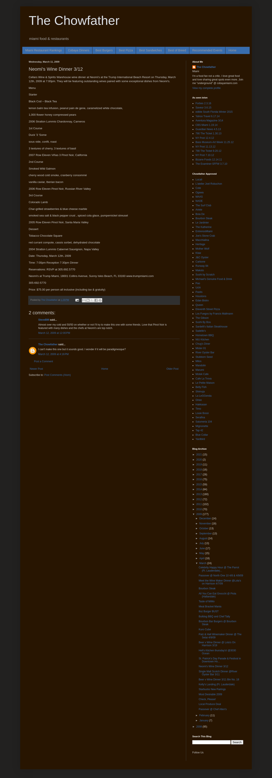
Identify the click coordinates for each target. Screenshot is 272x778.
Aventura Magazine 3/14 (209, 120)
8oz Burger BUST (209, 611)
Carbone (200, 261)
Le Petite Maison (205, 382)
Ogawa (200, 192)
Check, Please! (207, 699)
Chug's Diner (203, 343)
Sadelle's (201, 330)
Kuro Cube (205, 629)
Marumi (200, 369)
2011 (199, 504)
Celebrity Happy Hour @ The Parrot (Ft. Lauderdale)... (219, 569)
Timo (198, 408)
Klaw (198, 252)
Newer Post (36, 368)
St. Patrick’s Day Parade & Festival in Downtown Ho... (220, 660)
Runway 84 (202, 265)
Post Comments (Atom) (57, 375)
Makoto (200, 270)
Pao (198, 283)
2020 (199, 459)
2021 (199, 454)
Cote (198, 188)
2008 (199, 726)
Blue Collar (202, 434)
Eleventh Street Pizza (208, 309)
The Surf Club (203, 205)
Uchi (198, 287)
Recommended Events (207, 50)
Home (232, 50)
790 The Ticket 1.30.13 (208, 133)
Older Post (172, 368)
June (202, 548)
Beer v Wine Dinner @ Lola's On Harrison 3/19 (217, 644)
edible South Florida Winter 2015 (214, 111)
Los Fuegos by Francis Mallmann (214, 313)
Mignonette (202, 426)
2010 (199, 509)
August (203, 538)
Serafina (200, 417)
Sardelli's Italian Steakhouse (211, 326)
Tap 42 (199, 430)
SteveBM (43, 319)
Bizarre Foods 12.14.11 (209, 159)
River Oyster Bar (205, 352)
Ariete (199, 209)
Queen (199, 304)
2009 (199, 514)
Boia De (200, 214)
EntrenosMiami (204, 231)
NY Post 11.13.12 (205, 146)
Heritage (200, 244)
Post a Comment (43, 361)
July (202, 543)
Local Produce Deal (210, 704)
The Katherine (203, 227)
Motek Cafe (202, 374)
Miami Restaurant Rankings (43, 50)
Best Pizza (126, 50)
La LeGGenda (203, 395)
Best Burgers (104, 50)
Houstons (201, 296)
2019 (199, 464)
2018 (199, 469)
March (203, 563)
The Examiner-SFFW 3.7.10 (211, 163)
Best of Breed (177, 50)
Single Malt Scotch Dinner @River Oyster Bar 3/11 (218, 673)
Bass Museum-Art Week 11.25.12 (215, 142)
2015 (199, 484)
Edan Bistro (202, 300)
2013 (199, 494)
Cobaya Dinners (78, 50)
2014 (199, 489)
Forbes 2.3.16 (203, 103)
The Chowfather (74, 20)
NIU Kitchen (202, 339)
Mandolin (201, 365)
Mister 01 (201, 348)
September (205, 533)
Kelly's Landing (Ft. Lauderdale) (217, 684)
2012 (199, 499)
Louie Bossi (202, 413)
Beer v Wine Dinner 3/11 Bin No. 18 (219, 679)
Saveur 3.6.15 (203, 107)
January (204, 720)
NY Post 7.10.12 (205, 155)
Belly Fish (201, 387)
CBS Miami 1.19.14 (206, 125)
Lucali (199, 179)
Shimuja (200, 391)
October (204, 528)
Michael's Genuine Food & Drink (214, 279)
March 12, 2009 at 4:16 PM (53, 354)
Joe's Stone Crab (205, 235)
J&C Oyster (202, 257)
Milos (198, 361)
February (204, 715)
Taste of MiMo (207, 601)
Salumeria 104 (204, 421)
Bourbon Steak (204, 218)
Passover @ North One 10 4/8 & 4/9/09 (221, 575)
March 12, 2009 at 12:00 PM (54, 332)
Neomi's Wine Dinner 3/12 (213, 666)
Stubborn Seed (204, 356)
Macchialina (202, 240)
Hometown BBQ (205, 335)
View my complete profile (206, 88)
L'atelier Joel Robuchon (209, 183)
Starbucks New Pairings (212, 689)
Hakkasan (201, 404)
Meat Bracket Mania (210, 606)
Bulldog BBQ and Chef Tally (214, 616)
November (205, 523)
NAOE (199, 200)
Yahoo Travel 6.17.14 (208, 116)
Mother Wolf (202, 248)
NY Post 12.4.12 (205, 137)
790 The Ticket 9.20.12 (208, 150)
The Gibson (202, 317)
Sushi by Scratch (205, 274)
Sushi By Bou (203, 322)
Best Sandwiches (150, 50)
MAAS (199, 196)
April (202, 558)
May (202, 553)
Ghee (199, 400)
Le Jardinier (202, 222)
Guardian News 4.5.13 (208, 129)
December (205, 518)
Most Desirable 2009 (210, 694)
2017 (199, 474)
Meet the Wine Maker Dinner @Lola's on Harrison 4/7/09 (220, 582)
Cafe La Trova (203, 378)
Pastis (199, 292)
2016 (199, 479)
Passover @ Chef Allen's (213, 709)
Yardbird (200, 439)
